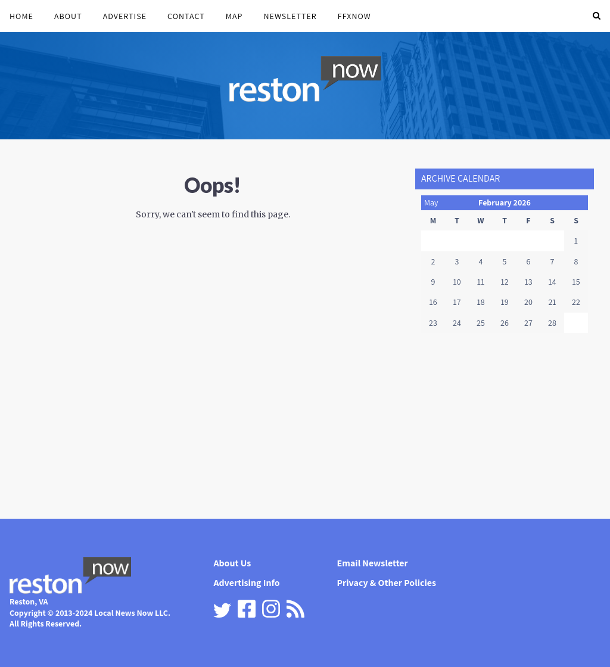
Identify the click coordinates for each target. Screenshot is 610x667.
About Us (232, 563)
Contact (186, 16)
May (431, 202)
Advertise (125, 16)
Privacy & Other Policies (387, 582)
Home (21, 16)
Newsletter (289, 16)
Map (234, 16)
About (68, 16)
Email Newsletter (372, 563)
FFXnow (354, 16)
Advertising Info (246, 582)
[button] (596, 16)
